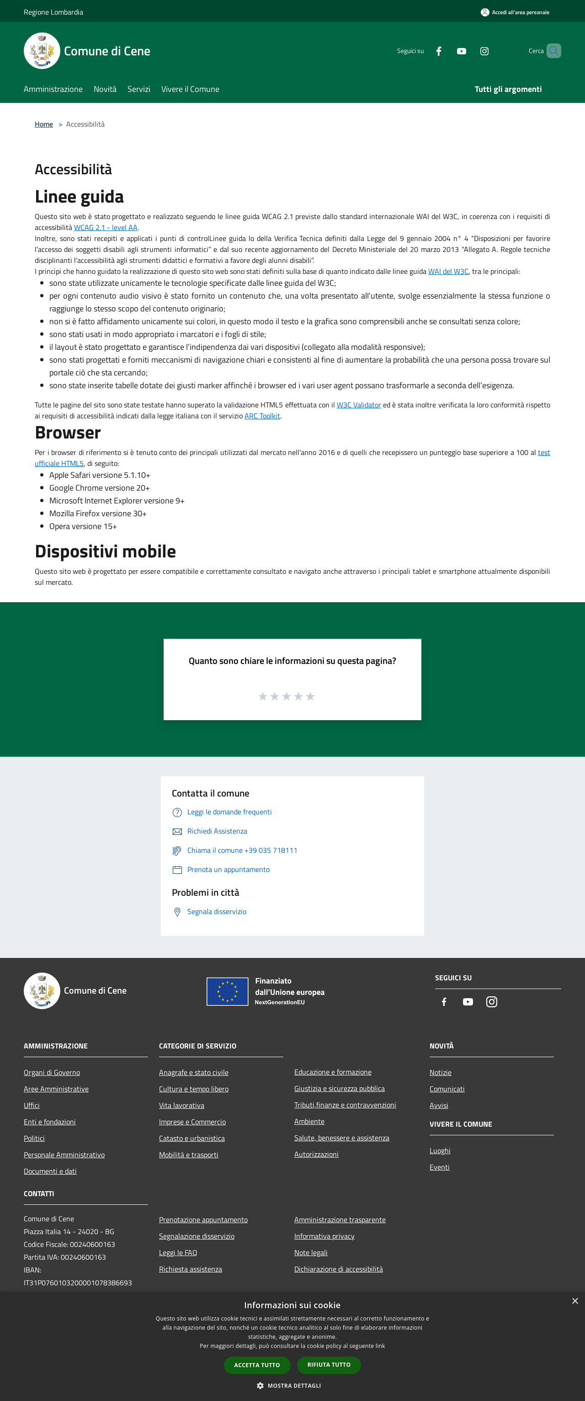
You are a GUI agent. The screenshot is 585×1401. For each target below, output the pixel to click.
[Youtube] (446, 50)
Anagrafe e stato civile (194, 1072)
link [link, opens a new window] (380, 1346)
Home (44, 123)
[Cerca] (550, 51)
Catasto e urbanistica (192, 1138)
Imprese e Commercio (192, 1121)
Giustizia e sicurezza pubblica (339, 1088)
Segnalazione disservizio (196, 1235)
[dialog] (292, 1346)
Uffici (32, 1105)
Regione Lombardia (53, 11)
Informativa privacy (324, 1235)
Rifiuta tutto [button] (329, 1365)
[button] (292, 1385)
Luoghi (440, 1150)
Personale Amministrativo (64, 1154)
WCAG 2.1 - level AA (106, 227)
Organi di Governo (52, 1072)
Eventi (440, 1166)
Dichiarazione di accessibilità (338, 1268)
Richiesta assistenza (190, 1268)
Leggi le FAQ (178, 1252)
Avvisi (439, 1105)
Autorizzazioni (316, 1154)
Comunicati (447, 1088)
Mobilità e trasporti (188, 1154)
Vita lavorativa (181, 1105)
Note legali (311, 1252)
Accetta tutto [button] (257, 1365)
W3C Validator (359, 404)
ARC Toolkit (262, 415)
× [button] (574, 1301)
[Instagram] (469, 50)
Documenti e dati (50, 1171)
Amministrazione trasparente (340, 1219)
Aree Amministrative (56, 1088)
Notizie (441, 1072)
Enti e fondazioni (50, 1121)
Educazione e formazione (333, 1071)
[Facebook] (423, 50)
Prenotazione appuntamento (203, 1219)
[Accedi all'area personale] (515, 12)
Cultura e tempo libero (194, 1088)
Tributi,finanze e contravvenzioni (345, 1104)
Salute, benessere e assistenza (341, 1137)
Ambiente (309, 1121)
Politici (34, 1138)
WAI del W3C (448, 271)
